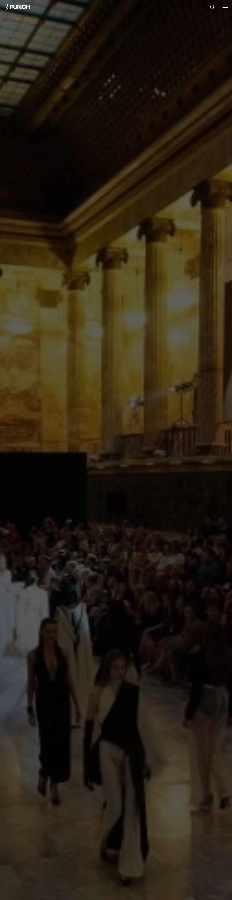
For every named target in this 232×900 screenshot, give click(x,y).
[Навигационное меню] (225, 7)
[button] (212, 6)
